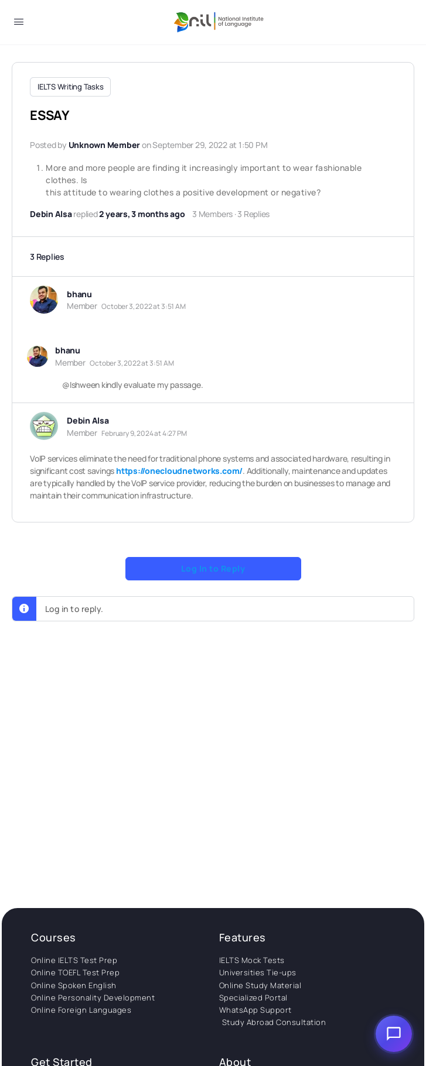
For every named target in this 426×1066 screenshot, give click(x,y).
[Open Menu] (19, 23)
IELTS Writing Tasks (70, 86)
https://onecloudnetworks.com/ (179, 469)
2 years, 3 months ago (142, 212)
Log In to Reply (213, 567)
